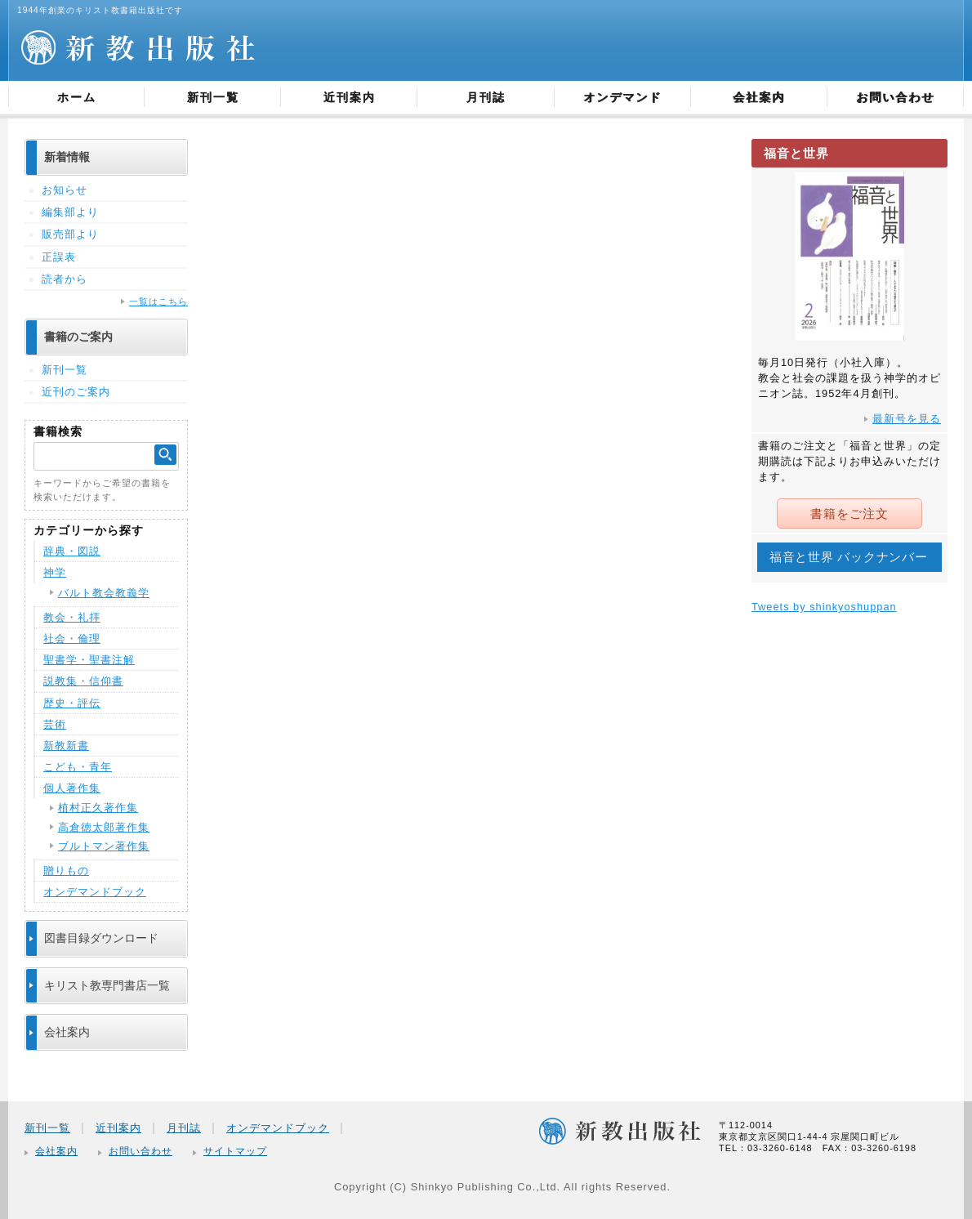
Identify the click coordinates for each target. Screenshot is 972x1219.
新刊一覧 (213, 97)
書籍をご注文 (849, 513)
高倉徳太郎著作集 (103, 827)
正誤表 (59, 257)
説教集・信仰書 (83, 681)
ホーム (76, 97)
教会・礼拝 (71, 617)
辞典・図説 (71, 551)
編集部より (70, 212)
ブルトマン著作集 (103, 846)
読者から (64, 279)
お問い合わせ (895, 97)
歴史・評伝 (71, 703)
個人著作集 (71, 788)
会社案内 (759, 97)
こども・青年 (77, 767)
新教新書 (66, 745)
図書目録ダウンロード (101, 937)
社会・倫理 (71, 638)
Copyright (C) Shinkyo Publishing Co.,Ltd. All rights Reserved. (502, 1187)
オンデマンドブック (94, 892)
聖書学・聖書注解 (89, 660)
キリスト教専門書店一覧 (107, 985)
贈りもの (66, 870)
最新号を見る (906, 419)
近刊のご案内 (76, 392)
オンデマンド (622, 97)
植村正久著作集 (98, 808)
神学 (54, 572)
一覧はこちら (158, 301)
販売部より (70, 234)
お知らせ (64, 190)
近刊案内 (349, 97)
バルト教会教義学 (103, 593)
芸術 (54, 724)
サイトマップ (235, 1151)
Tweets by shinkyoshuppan (824, 606)
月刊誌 (486, 97)
